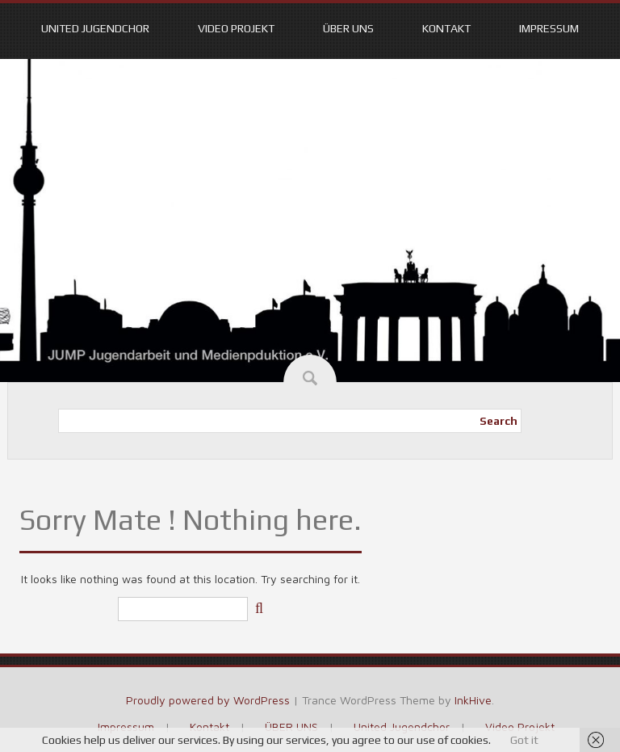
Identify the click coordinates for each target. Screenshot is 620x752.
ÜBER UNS (348, 28)
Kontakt (446, 28)
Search (498, 420)
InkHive (473, 700)
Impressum (549, 28)
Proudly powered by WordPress (208, 700)
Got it (524, 739)
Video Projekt (236, 28)
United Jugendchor (95, 28)
